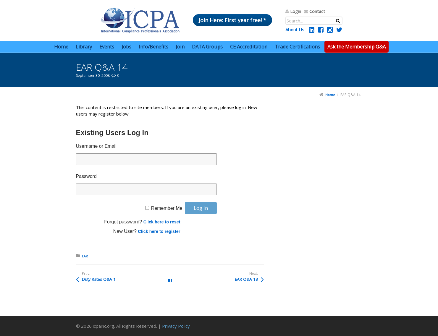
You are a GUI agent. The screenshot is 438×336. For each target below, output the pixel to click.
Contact (317, 11)
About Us (294, 30)
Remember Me (166, 208)
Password (86, 176)
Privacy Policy (176, 326)
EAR (85, 256)
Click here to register (159, 231)
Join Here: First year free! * (232, 20)
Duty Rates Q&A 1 (99, 279)
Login (295, 11)
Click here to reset (161, 222)
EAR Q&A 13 (246, 279)
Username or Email (96, 146)
